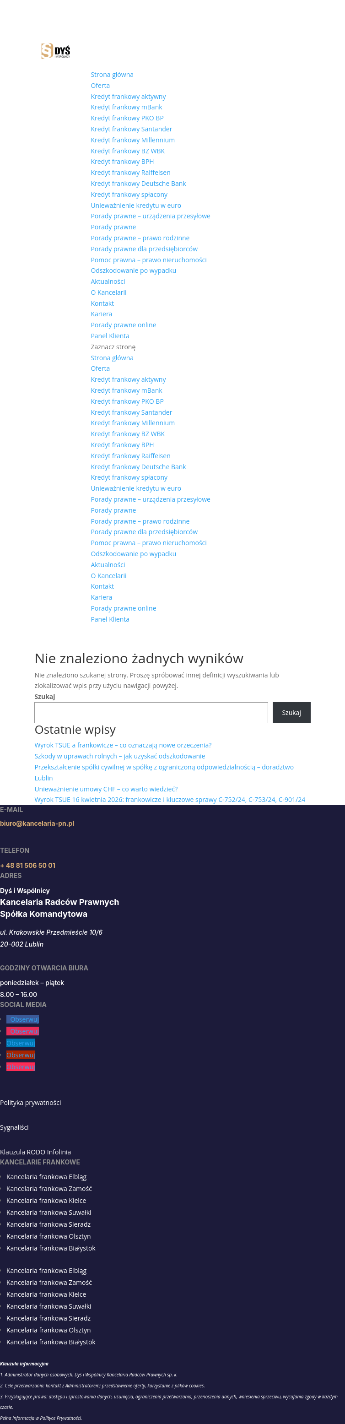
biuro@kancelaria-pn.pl (37, 823)
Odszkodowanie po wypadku (133, 270)
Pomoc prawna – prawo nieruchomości (148, 259)
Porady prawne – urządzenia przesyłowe (150, 215)
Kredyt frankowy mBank (126, 107)
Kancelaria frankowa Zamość (49, 1188)
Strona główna (112, 74)
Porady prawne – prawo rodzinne (140, 237)
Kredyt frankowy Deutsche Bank (138, 183)
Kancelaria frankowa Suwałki (49, 1212)
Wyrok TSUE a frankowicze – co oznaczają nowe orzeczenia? (122, 745)
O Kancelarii (108, 292)
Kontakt (102, 303)
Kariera (101, 313)
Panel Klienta (110, 335)
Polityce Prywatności (60, 1418)
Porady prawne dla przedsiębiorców (144, 248)
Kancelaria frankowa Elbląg (46, 1176)
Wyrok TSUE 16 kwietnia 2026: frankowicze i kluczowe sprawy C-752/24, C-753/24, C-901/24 (169, 799)
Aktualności (108, 281)
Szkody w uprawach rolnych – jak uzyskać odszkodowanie (119, 756)
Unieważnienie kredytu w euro (136, 205)
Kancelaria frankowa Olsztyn (48, 1236)
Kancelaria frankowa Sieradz (48, 1224)
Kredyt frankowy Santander (131, 129)
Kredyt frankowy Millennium (133, 139)
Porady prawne (113, 226)
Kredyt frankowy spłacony (129, 194)
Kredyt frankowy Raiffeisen (130, 172)
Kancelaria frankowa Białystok (51, 1248)
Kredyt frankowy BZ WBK (128, 150)
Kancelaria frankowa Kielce (46, 1200)
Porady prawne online (123, 324)
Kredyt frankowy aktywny (128, 96)
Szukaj (44, 696)
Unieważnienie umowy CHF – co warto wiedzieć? (106, 789)
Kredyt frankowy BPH (122, 161)
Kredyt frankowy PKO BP (127, 118)
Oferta (100, 85)
